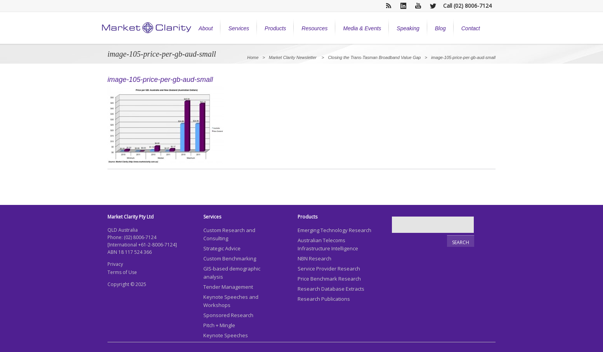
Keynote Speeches (225, 335)
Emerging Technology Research (334, 230)
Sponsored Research (228, 315)
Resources (314, 28)
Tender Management (228, 286)
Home (252, 57)
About (206, 28)
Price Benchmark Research (329, 278)
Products (275, 28)
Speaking (408, 28)
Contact (470, 28)
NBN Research (314, 258)
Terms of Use (122, 272)
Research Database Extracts (331, 288)
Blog (440, 28)
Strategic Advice (222, 248)
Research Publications (324, 298)
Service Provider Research (329, 268)
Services (238, 28)
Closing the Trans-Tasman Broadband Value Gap (374, 57)
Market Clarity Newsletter (293, 57)
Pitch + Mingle (219, 325)
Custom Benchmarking (229, 258)
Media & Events (362, 28)
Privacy (115, 264)
